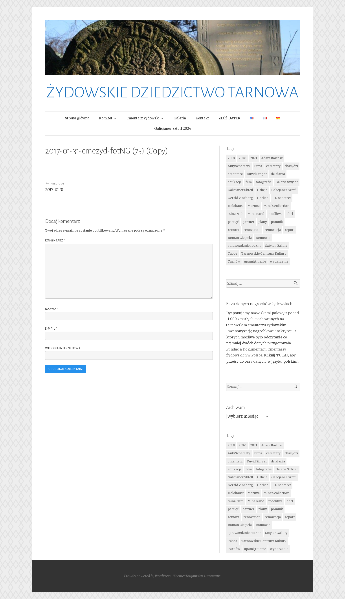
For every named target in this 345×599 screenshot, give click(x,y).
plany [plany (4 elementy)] (262, 222)
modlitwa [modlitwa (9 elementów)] (275, 214)
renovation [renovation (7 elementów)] (252, 230)
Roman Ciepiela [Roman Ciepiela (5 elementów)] (240, 238)
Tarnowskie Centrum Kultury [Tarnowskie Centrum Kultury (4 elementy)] (263, 254)
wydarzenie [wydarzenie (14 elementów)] (279, 261)
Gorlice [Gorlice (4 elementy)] (262, 198)
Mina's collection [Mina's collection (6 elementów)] (276, 206)
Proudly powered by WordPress (147, 576)
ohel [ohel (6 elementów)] (289, 214)
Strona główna (77, 118)
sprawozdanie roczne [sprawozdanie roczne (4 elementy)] (244, 246)
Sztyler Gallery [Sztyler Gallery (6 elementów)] (276, 246)
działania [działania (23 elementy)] (278, 174)
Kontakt (202, 118)
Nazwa (52, 308)
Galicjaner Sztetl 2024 (172, 128)
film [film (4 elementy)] (249, 182)
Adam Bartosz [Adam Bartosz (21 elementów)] (272, 158)
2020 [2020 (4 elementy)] (242, 158)
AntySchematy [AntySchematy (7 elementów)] (239, 166)
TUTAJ (282, 355)
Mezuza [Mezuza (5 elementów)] (254, 206)
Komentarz (55, 240)
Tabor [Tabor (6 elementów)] (232, 254)
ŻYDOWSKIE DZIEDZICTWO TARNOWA (172, 92)
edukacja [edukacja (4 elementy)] (235, 182)
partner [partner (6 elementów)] (248, 222)
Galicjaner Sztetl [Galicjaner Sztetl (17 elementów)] (283, 190)
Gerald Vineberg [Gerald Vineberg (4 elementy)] (240, 198)
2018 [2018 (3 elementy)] (231, 158)
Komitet (105, 118)
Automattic (212, 576)
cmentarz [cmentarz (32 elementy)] (235, 174)
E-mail (51, 328)
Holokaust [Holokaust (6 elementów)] (236, 206)
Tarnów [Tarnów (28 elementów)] (234, 261)
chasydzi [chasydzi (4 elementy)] (291, 166)
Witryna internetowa (63, 348)
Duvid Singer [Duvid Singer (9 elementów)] (257, 174)
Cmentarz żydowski (143, 118)
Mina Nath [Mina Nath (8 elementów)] (236, 214)
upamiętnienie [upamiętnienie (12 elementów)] (255, 261)
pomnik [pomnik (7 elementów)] (277, 222)
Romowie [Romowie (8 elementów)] (263, 238)
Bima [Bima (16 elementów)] (258, 166)
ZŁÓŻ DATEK (229, 118)
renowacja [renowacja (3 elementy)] (272, 230)
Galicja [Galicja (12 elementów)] (262, 190)
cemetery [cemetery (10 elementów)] (273, 166)
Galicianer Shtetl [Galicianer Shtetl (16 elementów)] (240, 190)
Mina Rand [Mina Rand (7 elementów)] (256, 214)
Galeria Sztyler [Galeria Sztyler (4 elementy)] (286, 182)
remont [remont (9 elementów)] (233, 230)
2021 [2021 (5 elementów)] (253, 158)
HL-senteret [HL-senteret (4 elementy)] (281, 198)
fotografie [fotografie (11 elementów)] (264, 182)
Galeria (180, 118)
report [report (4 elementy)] (290, 230)
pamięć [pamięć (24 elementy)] (233, 222)
